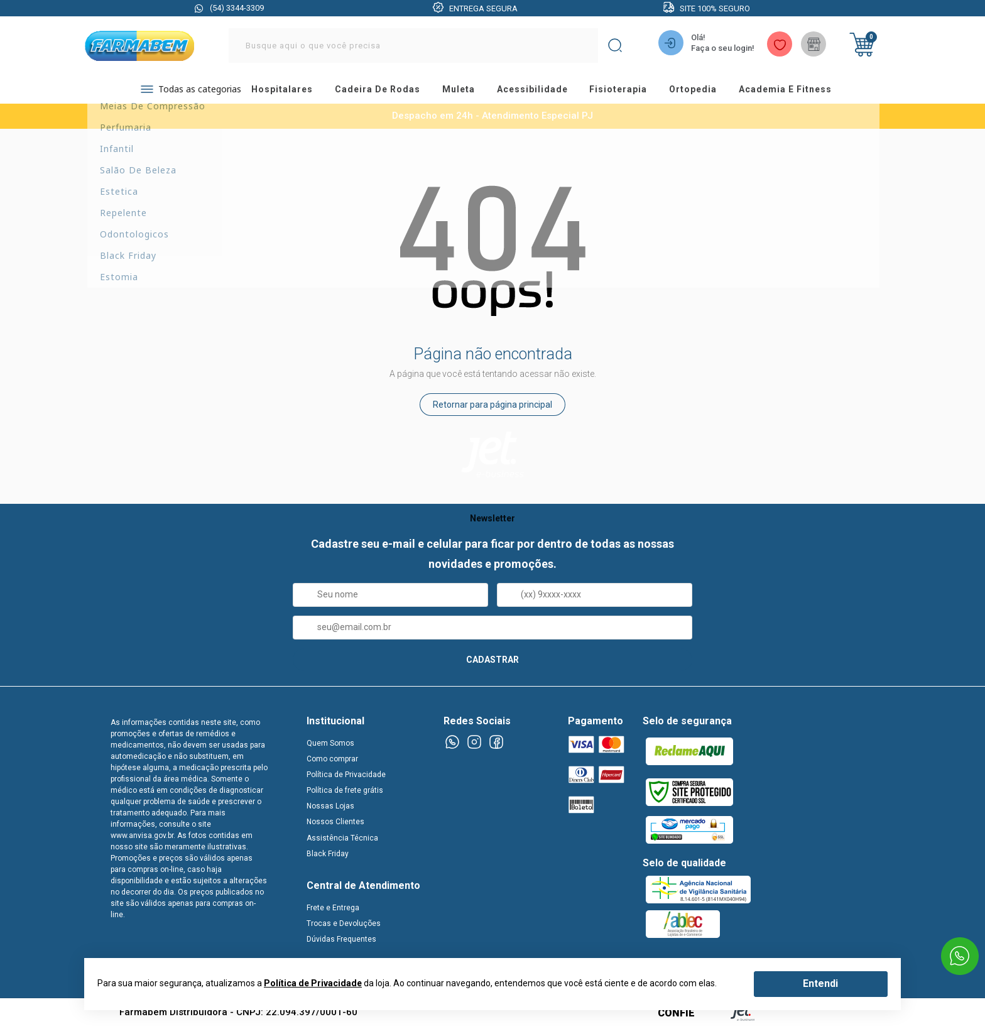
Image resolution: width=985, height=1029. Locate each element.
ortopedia (712, 91)
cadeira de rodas (379, 91)
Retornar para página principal (492, 407)
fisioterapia (633, 91)
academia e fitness (809, 91)
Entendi (820, 983)
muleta (464, 91)
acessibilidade (542, 91)
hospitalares (279, 91)
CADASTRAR (492, 661)
